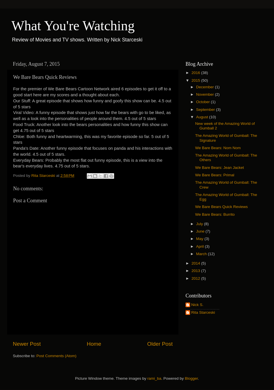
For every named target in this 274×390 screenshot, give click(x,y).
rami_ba (154, 378)
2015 (196, 80)
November (205, 94)
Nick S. (197, 305)
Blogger (191, 378)
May (200, 239)
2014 (196, 263)
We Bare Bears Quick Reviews (221, 207)
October (203, 102)
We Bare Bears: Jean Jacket (219, 167)
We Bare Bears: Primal (214, 175)
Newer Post (27, 344)
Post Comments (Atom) (56, 356)
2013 (196, 271)
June (201, 231)
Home (94, 344)
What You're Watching (73, 25)
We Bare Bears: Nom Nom (218, 148)
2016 (196, 73)
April (200, 246)
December (205, 87)
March (202, 254)
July (200, 224)
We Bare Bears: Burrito (215, 214)
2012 (196, 278)
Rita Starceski (203, 312)
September (206, 109)
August (202, 117)
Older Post (160, 344)
